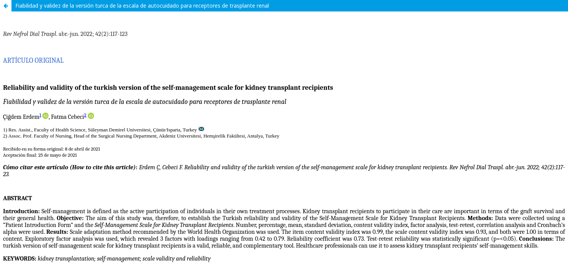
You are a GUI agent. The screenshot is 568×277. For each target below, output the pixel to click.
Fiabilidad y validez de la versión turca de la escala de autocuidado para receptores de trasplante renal (142, 5)
